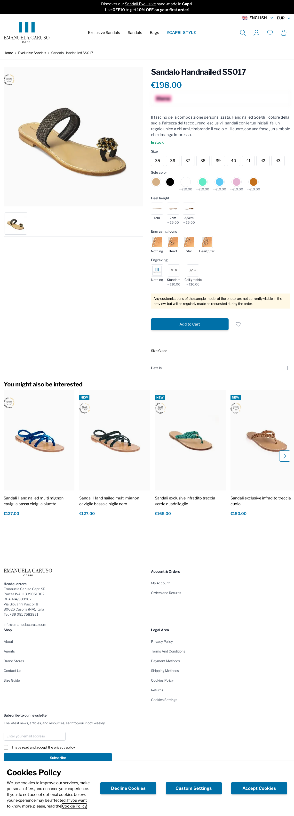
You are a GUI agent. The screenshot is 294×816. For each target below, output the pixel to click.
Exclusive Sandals (104, 32)
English (258, 18)
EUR (283, 18)
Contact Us (12, 671)
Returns (157, 690)
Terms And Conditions (168, 651)
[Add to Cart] (190, 324)
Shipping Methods (165, 671)
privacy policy (64, 747)
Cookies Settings (164, 700)
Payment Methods (165, 661)
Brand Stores (14, 661)
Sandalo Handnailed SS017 (72, 53)
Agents (9, 651)
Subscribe (58, 758)
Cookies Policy (162, 680)
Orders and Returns (166, 593)
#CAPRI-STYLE (181, 32)
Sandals (135, 32)
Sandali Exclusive (140, 4)
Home (8, 53)
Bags (154, 32)
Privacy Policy (162, 641)
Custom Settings (193, 788)
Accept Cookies (259, 788)
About (8, 641)
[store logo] (26, 32)
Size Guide (12, 680)
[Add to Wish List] (238, 324)
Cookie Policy (74, 806)
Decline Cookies (128, 788)
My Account (160, 583)
